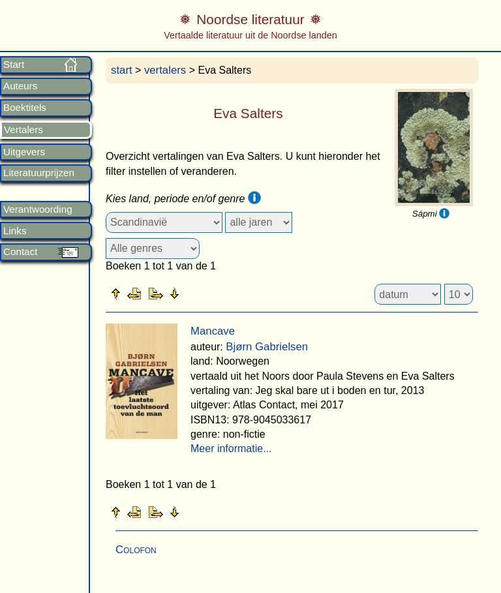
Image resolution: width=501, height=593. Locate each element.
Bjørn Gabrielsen (267, 347)
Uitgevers (24, 152)
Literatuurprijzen (38, 173)
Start (13, 64)
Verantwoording (37, 209)
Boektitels (24, 107)
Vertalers (23, 130)
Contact (20, 252)
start (121, 70)
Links (14, 231)
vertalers (165, 70)
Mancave (212, 331)
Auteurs (20, 86)
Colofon (136, 549)
